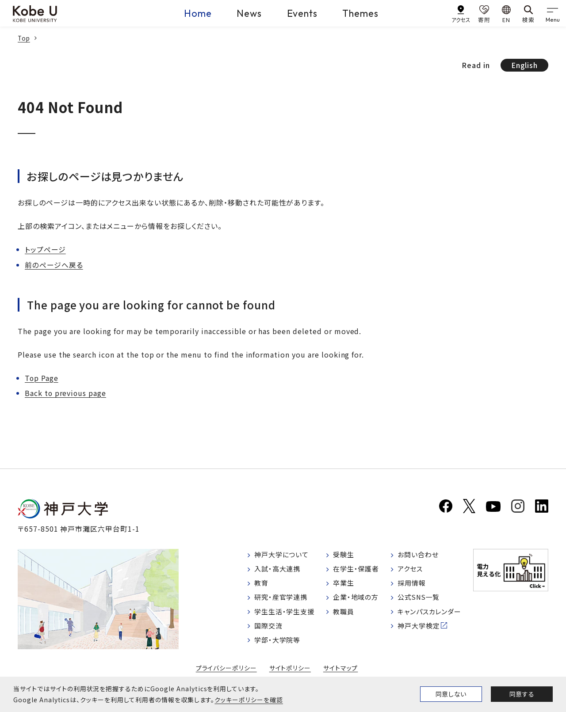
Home (193, 13)
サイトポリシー (290, 671)
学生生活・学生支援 (287, 614)
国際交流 (270, 629)
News (247, 13)
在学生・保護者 (357, 569)
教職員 (344, 614)
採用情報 (412, 584)
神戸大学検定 (419, 629)
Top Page (42, 377)
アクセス (410, 569)
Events (302, 13)
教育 (262, 584)
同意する (521, 693)
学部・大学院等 (279, 644)
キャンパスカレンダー (431, 614)
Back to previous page (66, 392)
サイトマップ (340, 671)
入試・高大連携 (279, 569)
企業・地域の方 (357, 599)
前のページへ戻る (54, 264)
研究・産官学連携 (283, 599)
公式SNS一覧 (420, 599)
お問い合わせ (419, 554)
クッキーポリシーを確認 (248, 699)
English (524, 65)
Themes (362, 13)
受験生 (344, 554)
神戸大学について (284, 554)
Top (24, 38)
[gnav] (552, 13)
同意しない (451, 693)
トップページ (45, 249)
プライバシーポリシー (226, 671)
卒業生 (344, 584)
